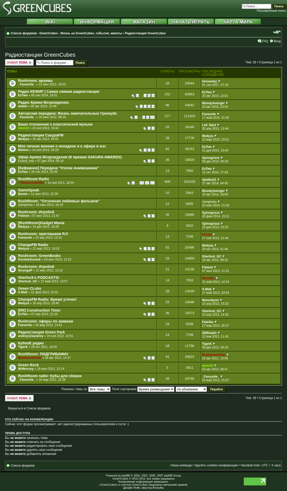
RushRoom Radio (33, 179)
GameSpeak (28, 190)
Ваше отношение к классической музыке (55, 124)
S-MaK (23, 292)
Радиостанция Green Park (41, 332)
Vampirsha (25, 205)
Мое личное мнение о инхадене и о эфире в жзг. (62, 146)
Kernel (207, 234)
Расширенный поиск (271, 10)
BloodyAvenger (213, 103)
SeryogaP (25, 270)
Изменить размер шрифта (277, 32)
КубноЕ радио (31, 343)
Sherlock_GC (211, 256)
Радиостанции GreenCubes (145, 33)
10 (152, 117)
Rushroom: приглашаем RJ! (43, 234)
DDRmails (209, 333)
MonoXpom (210, 300)
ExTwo (23, 95)
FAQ (265, 41)
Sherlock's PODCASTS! (38, 277)
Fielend (23, 216)
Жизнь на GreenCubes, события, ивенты (91, 33)
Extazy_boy (26, 161)
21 (152, 182)
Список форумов (24, 33)
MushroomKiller (32, 183)
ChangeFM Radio (33, 245)
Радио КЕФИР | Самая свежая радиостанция (58, 91)
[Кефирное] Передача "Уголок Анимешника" (58, 168)
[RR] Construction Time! (39, 310)
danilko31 (209, 179)
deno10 (23, 128)
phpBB (126, 475)
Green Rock (28, 365)
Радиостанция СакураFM (41, 135)
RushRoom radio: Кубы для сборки (50, 376)
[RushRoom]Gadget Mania (41, 223)
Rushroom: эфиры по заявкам (45, 321)
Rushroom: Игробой (36, 212)
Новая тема (19, 62)
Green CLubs (29, 288)
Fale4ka (207, 322)
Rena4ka (208, 278)
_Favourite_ (26, 84)
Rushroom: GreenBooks (39, 256)
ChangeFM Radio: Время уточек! (47, 299)
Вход (277, 41)
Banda (22, 194)
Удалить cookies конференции (216, 465)
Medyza (23, 139)
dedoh (22, 106)
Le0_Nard (209, 125)
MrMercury (26, 369)
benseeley (209, 81)
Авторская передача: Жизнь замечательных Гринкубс (67, 113)
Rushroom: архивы (35, 81)
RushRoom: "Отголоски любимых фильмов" (59, 201)
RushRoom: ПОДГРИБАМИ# (43, 354)
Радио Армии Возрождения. (43, 102)
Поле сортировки (143, 389)
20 (147, 182)
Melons (23, 150)
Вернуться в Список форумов (29, 408)
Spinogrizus (211, 158)
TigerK (23, 347)
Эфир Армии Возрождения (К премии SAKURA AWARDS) (70, 157)
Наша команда (181, 465)
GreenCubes (48, 33)
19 (141, 182)
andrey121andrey (30, 336)
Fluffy (136, 487)
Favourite (209, 114)
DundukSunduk (29, 259)
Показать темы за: (86, 389)
